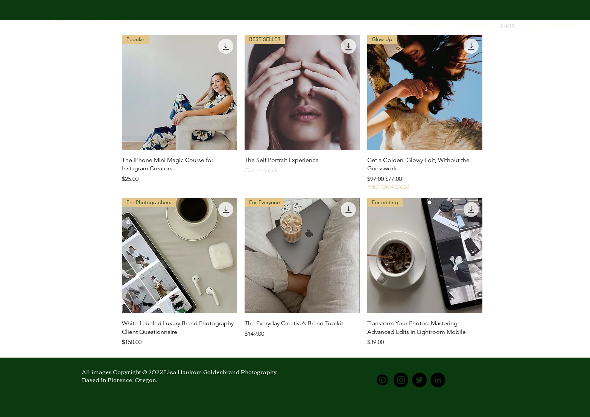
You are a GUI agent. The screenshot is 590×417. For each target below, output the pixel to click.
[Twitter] (419, 380)
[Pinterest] (382, 380)
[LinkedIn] (437, 380)
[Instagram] (401, 380)
